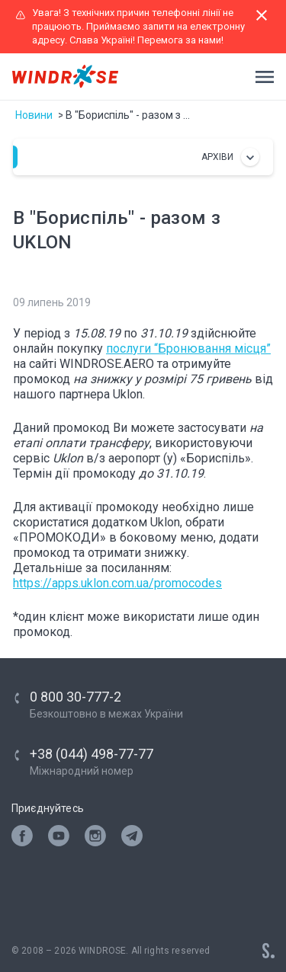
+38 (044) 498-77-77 (91, 754)
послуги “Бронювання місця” (188, 348)
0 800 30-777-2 (75, 697)
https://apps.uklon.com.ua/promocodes (117, 583)
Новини (34, 115)
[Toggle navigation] (260, 77)
